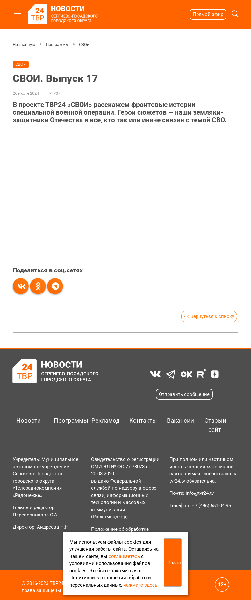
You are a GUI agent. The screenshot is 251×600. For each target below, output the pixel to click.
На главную (24, 44)
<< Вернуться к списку (209, 316)
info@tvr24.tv (200, 493)
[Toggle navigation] (17, 12)
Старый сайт (215, 425)
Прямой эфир (208, 14)
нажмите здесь (140, 585)
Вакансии (179, 420)
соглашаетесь (124, 556)
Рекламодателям (103, 420)
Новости (28, 420)
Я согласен (175, 562)
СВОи (84, 44)
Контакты (141, 420)
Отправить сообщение (184, 394)
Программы (57, 44)
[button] (235, 14)
